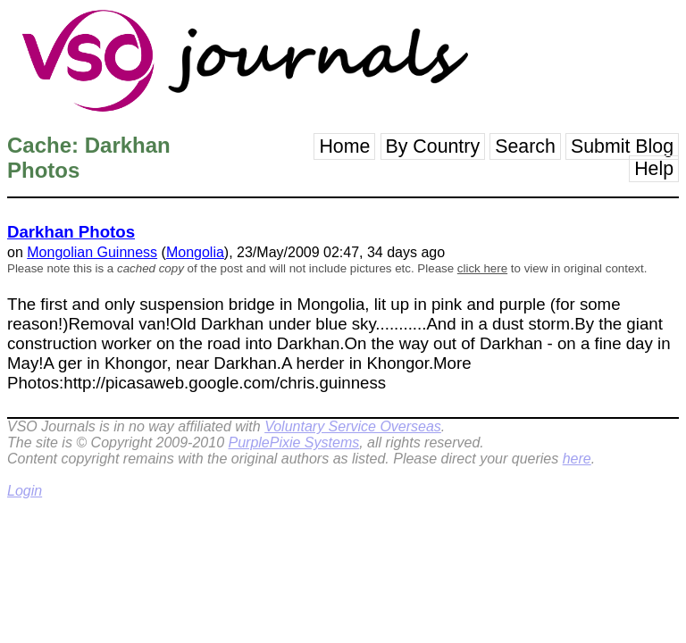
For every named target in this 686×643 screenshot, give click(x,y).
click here (482, 268)
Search (525, 146)
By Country (433, 146)
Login (24, 490)
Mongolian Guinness (92, 252)
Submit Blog (622, 146)
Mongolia (195, 252)
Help (653, 169)
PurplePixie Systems (293, 442)
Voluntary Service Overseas (352, 426)
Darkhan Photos (71, 231)
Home (344, 146)
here (577, 458)
